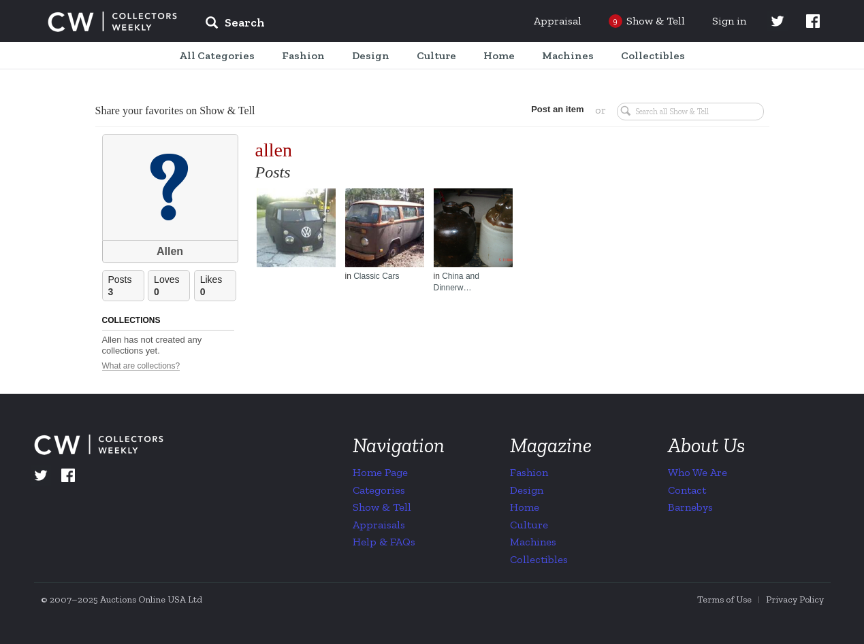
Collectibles (539, 559)
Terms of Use (724, 599)
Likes (218, 286)
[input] (333, 24)
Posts (126, 286)
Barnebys (690, 507)
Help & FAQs (384, 541)
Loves (171, 286)
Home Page (380, 472)
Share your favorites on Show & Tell (175, 110)
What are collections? (141, 366)
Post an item (557, 109)
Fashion (529, 472)
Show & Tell (382, 507)
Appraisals (379, 524)
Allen (170, 251)
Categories (379, 490)
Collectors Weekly (112, 22)
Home (524, 507)
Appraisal (557, 20)
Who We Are (697, 472)
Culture (529, 524)
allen (273, 149)
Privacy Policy (795, 599)
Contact (687, 490)
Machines (533, 541)
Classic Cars (376, 276)
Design (526, 490)
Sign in (729, 20)
